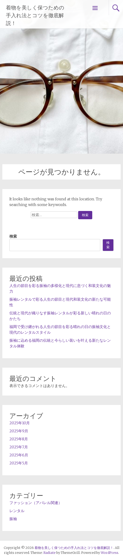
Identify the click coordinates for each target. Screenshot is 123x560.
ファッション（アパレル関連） (35, 502)
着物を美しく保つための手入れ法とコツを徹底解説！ (35, 15)
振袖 (13, 518)
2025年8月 (18, 439)
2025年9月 (18, 431)
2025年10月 (19, 423)
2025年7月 (18, 447)
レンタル (16, 510)
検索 (13, 236)
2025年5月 (18, 463)
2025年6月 (18, 455)
